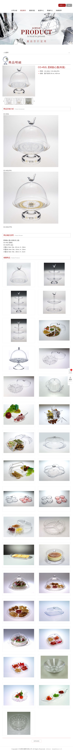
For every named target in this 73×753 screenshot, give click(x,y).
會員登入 (70, 381)
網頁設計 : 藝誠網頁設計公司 (54, 749)
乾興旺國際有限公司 (12, 6)
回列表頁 (36, 741)
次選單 (36, 52)
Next (68, 32)
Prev (5, 32)
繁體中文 (62, 5)
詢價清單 (70, 371)
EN (69, 5)
